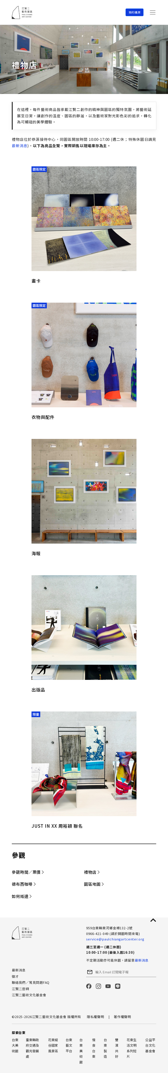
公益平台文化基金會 (150, 1045)
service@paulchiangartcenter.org (115, 939)
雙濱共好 (116, 1048)
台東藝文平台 (69, 1045)
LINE (117, 986)
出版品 (38, 689)
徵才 (15, 976)
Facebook (88, 986)
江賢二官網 (20, 988)
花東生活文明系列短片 (132, 1048)
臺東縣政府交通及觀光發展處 (32, 1048)
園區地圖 (92, 884)
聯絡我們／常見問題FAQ (30, 982)
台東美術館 (81, 1050)
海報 (36, 553)
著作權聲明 (122, 1016)
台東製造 (105, 1048)
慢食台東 (93, 1048)
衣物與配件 (43, 417)
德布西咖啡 (22, 884)
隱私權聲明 (95, 1016)
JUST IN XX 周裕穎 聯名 (57, 826)
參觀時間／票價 (26, 872)
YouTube (108, 986)
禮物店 (90, 872)
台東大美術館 (15, 1045)
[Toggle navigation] (152, 12)
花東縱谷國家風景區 (53, 1045)
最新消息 (19, 145)
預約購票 (135, 12)
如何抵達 (20, 896)
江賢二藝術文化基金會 (29, 995)
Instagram (98, 986)
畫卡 (36, 281)
